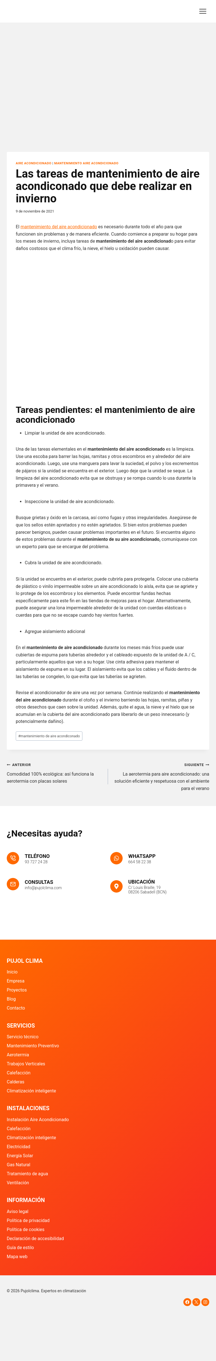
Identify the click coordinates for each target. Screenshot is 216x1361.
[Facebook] (187, 1302)
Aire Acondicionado (33, 163)
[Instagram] (205, 1302)
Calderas (15, 1082)
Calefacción (18, 1072)
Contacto (16, 1008)
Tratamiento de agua (27, 1173)
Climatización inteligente (31, 1091)
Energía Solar (20, 1155)
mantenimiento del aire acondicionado (59, 226)
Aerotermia (18, 1054)
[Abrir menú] (202, 11)
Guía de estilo (20, 1247)
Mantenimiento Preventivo (33, 1045)
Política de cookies (25, 1229)
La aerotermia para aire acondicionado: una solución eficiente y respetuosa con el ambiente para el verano (160, 776)
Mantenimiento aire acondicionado (86, 163)
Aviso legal (17, 1211)
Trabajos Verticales (26, 1063)
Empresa (15, 981)
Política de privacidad (28, 1220)
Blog (11, 999)
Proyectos (17, 990)
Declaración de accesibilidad (35, 1238)
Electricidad (18, 1146)
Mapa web (17, 1256)
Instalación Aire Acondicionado (38, 1119)
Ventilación (18, 1182)
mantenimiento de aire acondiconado (49, 736)
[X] (196, 1302)
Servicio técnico (23, 1036)
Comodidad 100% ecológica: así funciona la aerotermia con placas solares (55, 772)
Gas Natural (18, 1164)
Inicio (12, 972)
